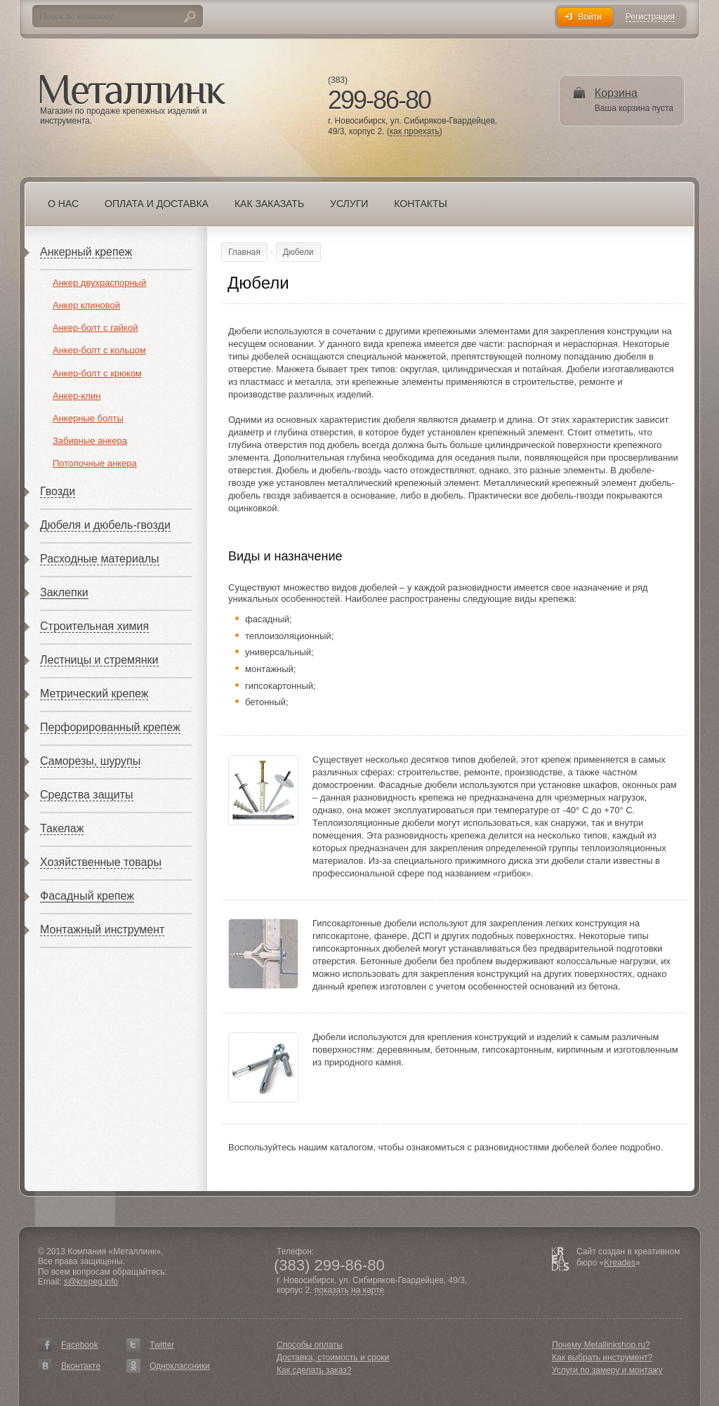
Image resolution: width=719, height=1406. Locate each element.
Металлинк (132, 90)
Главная (244, 252)
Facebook (79, 1345)
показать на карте (350, 1290)
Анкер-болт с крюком (97, 373)
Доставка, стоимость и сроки (333, 1357)
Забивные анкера (90, 440)
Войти (590, 17)
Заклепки (64, 592)
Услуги (349, 203)
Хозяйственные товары (100, 862)
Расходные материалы (99, 559)
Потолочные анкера (95, 463)
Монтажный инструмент (102, 929)
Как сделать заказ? (314, 1370)
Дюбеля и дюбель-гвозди (105, 525)
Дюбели (298, 252)
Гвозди (57, 491)
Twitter (162, 1345)
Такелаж (62, 828)
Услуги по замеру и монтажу (607, 1370)
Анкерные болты (88, 418)
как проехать (415, 131)
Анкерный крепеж (86, 252)
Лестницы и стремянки (99, 660)
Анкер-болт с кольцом (99, 350)
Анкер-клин (76, 395)
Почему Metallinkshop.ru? (601, 1345)
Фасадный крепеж (87, 896)
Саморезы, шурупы (90, 761)
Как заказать (269, 203)
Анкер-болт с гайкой (95, 327)
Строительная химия (94, 626)
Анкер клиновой (86, 305)
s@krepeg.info (91, 1282)
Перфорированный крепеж (110, 727)
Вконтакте (80, 1366)
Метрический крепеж (94, 693)
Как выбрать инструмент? (602, 1357)
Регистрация (650, 17)
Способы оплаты (310, 1345)
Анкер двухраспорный (99, 282)
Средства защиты (86, 795)
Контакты (420, 203)
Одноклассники (180, 1366)
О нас (63, 203)
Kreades (619, 1263)
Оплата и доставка (157, 203)
